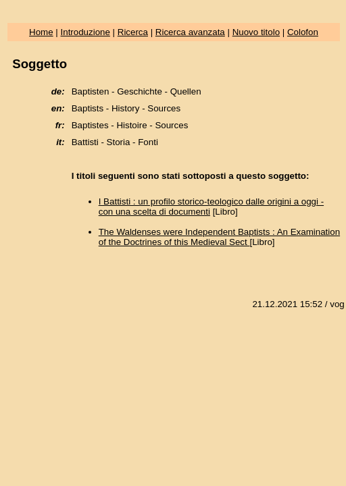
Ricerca (133, 32)
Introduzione (85, 32)
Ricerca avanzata (190, 32)
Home (41, 32)
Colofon (302, 32)
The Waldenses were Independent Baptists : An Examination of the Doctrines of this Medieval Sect (219, 237)
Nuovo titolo (256, 32)
